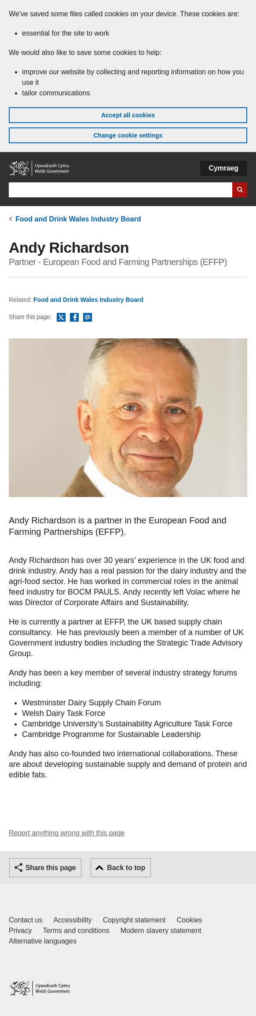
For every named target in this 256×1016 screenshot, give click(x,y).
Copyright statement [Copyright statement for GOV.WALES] (134, 920)
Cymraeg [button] (223, 168)
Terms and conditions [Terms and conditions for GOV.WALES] (76, 930)
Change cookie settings (127, 135)
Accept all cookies (128, 115)
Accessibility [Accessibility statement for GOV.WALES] (72, 920)
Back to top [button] (126, 867)
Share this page (51, 867)
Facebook (74, 318)
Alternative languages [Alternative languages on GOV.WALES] (43, 941)
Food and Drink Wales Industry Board (78, 219)
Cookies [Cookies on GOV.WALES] (189, 920)
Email (87, 318)
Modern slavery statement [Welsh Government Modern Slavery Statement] (161, 930)
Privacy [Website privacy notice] (20, 930)
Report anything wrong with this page (66, 833)
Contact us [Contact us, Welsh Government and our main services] (25, 920)
